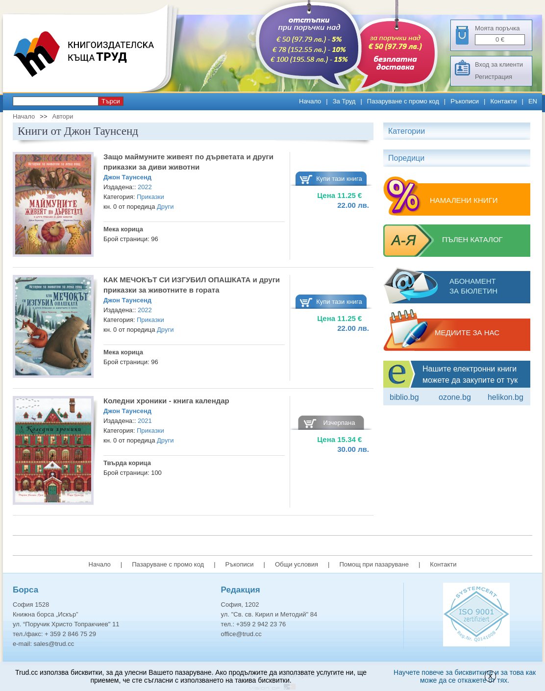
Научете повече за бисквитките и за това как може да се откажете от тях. (465, 676)
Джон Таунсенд (127, 177)
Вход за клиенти (499, 64)
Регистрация (493, 76)
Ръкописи (464, 101)
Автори (62, 116)
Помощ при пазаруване (374, 564)
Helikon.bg (505, 397)
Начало (310, 101)
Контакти (503, 101)
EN (532, 101)
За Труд (344, 101)
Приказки (150, 196)
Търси (110, 101)
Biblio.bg (404, 397)
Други (165, 206)
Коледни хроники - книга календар (166, 400)
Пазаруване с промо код (403, 101)
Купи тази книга (339, 178)
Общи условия (296, 564)
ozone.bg (455, 397)
